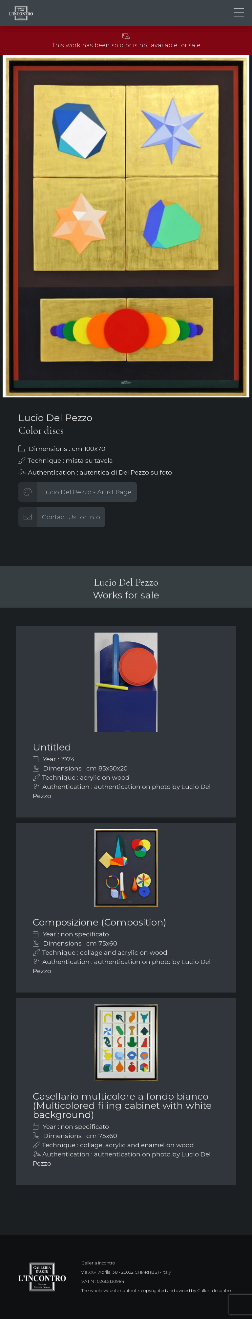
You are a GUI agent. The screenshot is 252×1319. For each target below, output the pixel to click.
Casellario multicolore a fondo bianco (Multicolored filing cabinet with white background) (122, 1105)
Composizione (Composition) (99, 922)
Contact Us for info (71, 517)
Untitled (52, 747)
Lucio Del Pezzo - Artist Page (87, 492)
